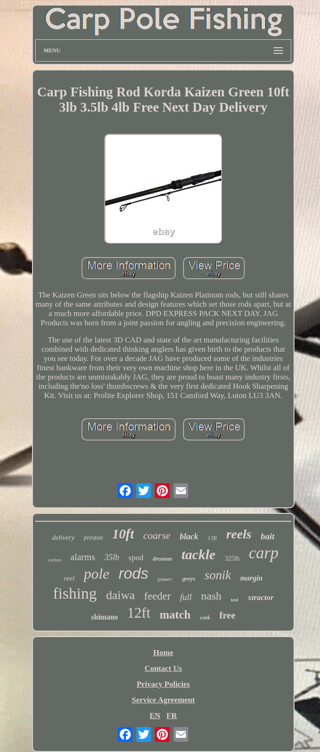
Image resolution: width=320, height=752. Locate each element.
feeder (157, 596)
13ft (212, 537)
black (188, 536)
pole (96, 573)
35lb (111, 557)
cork (205, 617)
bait (268, 536)
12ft (138, 613)
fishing (74, 593)
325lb (232, 558)
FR (171, 715)
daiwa (120, 595)
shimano (104, 617)
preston (93, 537)
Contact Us (163, 668)
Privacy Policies (163, 684)
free (227, 615)
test (235, 599)
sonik (218, 575)
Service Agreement (163, 699)
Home (163, 652)
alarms (82, 557)
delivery (63, 537)
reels (238, 534)
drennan (162, 559)
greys (188, 578)
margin (251, 578)
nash (211, 596)
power (165, 579)
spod (135, 557)
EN (154, 715)
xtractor (261, 597)
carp (263, 553)
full (186, 597)
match (175, 614)
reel (69, 578)
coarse (157, 535)
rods (133, 573)
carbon (54, 559)
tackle (198, 554)
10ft (123, 533)
